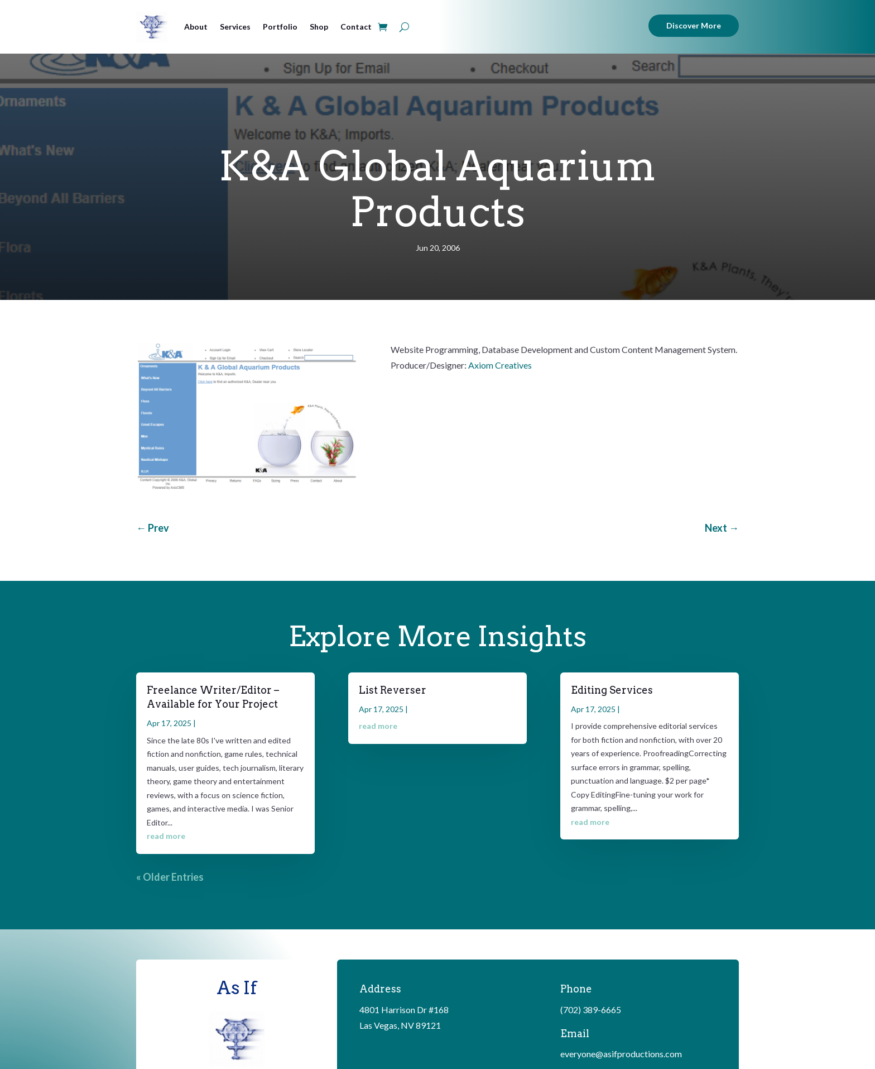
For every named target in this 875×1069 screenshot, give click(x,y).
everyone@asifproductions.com (621, 1053)
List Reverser (392, 690)
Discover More (693, 25)
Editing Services (612, 690)
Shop (319, 26)
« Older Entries (170, 877)
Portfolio (280, 26)
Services (235, 26)
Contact (356, 26)
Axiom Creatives (500, 365)
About (196, 26)
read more (166, 836)
